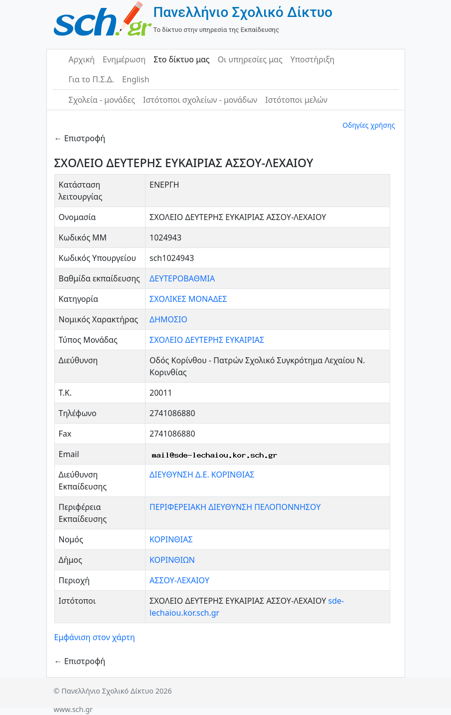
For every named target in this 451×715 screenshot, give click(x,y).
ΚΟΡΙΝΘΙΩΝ (172, 559)
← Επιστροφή (80, 138)
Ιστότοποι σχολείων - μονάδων (200, 99)
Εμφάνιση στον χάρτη (94, 637)
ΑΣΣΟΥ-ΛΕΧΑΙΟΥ (179, 580)
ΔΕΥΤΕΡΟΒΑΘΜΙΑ (182, 278)
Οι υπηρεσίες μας (250, 59)
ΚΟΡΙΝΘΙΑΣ (171, 539)
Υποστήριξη (313, 59)
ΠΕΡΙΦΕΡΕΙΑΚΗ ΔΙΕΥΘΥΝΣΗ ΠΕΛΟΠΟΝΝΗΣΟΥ (235, 506)
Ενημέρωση (124, 59)
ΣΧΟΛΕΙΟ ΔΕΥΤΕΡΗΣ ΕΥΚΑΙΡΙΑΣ (207, 339)
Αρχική (82, 59)
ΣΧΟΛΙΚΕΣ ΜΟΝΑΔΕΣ (188, 298)
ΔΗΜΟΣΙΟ (168, 319)
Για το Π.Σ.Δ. (92, 79)
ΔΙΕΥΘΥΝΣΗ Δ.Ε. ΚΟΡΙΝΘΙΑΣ (202, 474)
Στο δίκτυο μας (181, 59)
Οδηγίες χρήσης (368, 125)
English (135, 79)
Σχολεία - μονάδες (102, 99)
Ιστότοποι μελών (296, 99)
